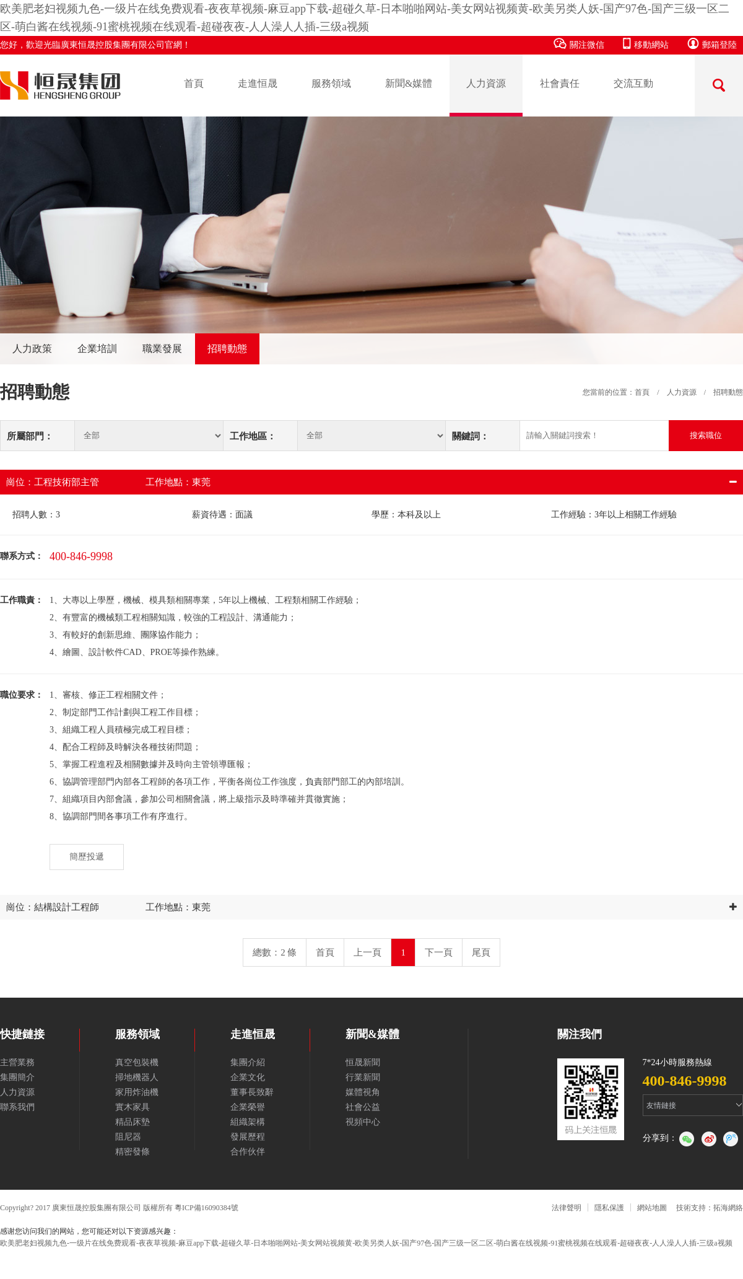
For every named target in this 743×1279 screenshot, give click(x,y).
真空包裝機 (137, 1062)
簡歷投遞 (86, 856)
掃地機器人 (137, 1077)
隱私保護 (609, 1207)
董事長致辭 (252, 1092)
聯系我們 (17, 1107)
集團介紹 (247, 1062)
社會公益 (362, 1107)
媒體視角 (362, 1092)
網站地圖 (652, 1207)
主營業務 (17, 1062)
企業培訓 (97, 348)
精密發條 (132, 1151)
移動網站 (646, 44)
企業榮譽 (247, 1107)
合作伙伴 (247, 1151)
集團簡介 (17, 1077)
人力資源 (486, 83)
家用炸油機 (137, 1092)
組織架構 (247, 1122)
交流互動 (633, 83)
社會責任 (560, 83)
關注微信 (579, 44)
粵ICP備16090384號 (206, 1207)
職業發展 (162, 348)
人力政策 (32, 348)
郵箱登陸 (712, 44)
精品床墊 (132, 1122)
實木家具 (132, 1107)
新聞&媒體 (408, 83)
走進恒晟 (257, 83)
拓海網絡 (728, 1207)
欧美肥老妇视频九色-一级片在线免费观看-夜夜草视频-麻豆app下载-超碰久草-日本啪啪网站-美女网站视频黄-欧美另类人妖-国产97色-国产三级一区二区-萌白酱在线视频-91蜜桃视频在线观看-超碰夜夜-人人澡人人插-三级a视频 (366, 1243)
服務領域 (331, 83)
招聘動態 (227, 348)
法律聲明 (566, 1207)
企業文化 (247, 1077)
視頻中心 (362, 1122)
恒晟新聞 (362, 1062)
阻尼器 (128, 1136)
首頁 (194, 83)
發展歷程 (247, 1136)
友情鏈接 (661, 1105)
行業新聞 (362, 1077)
